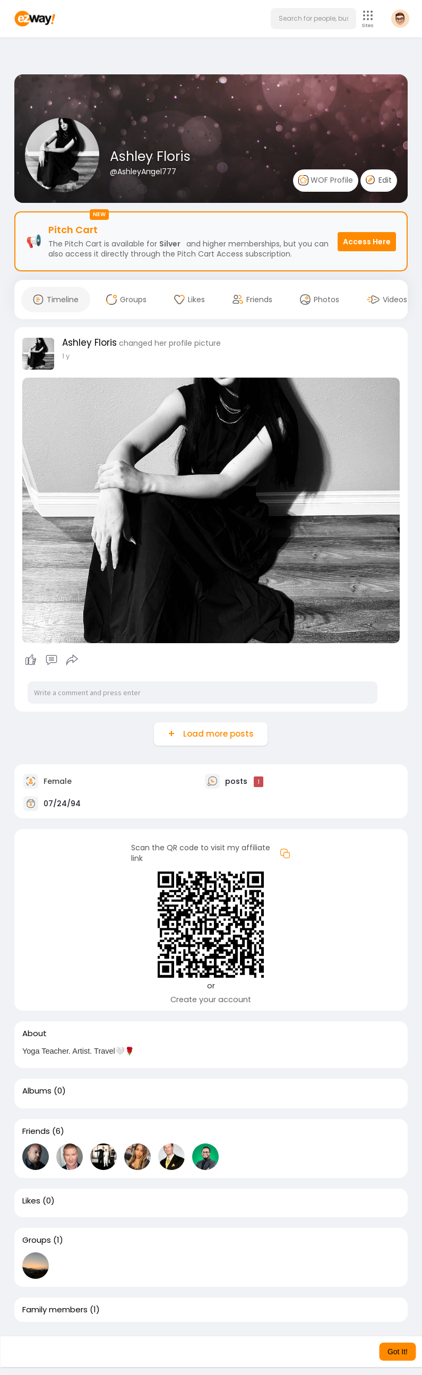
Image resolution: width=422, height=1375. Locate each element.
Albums (36, 1091)
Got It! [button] (397, 1351)
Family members (55, 1309)
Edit (379, 180)
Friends (36, 1131)
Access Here (367, 241)
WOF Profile (325, 180)
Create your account (210, 999)
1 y (66, 356)
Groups (36, 1240)
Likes (31, 1201)
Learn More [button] (293, 1351)
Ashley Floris (150, 156)
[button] (313, 18)
